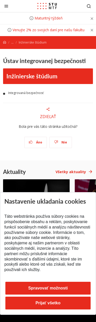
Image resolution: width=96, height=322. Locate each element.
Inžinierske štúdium (31, 76)
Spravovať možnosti (48, 288)
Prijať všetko (48, 303)
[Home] (4, 42)
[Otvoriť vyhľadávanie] (89, 6)
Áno (35, 142)
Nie (60, 142)
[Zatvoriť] (6, 6)
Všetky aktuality (71, 171)
